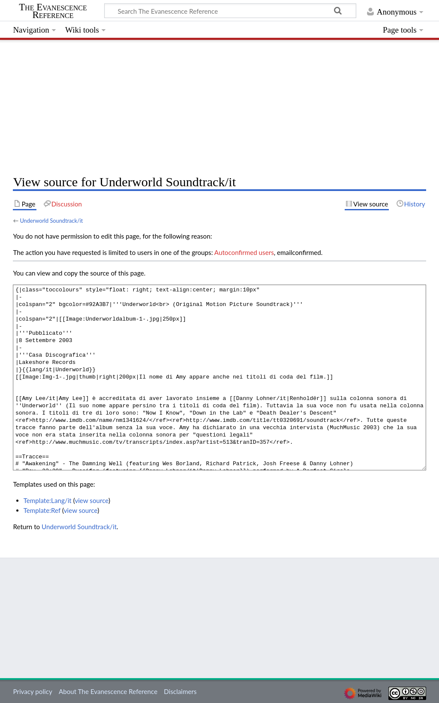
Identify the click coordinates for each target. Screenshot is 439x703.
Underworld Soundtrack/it (51, 220)
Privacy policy (32, 691)
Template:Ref (42, 510)
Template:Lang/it (48, 500)
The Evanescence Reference (53, 11)
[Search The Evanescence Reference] (230, 11)
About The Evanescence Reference (108, 691)
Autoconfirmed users (244, 252)
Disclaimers (180, 691)
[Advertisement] (219, 105)
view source (91, 500)
